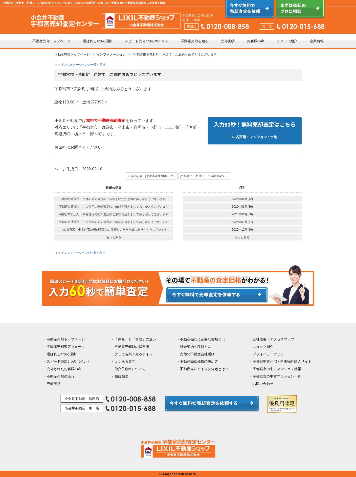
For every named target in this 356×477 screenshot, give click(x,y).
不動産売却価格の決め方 (199, 361)
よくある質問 (124, 361)
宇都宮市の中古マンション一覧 (277, 376)
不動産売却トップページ (51, 41)
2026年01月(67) (242, 222)
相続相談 (121, 376)
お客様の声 (255, 41)
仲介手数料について (130, 369)
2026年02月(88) (242, 214)
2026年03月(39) (242, 206)
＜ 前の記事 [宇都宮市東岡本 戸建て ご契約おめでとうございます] (152, 176)
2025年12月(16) (242, 229)
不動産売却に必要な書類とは (202, 339)
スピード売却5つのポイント (146, 41)
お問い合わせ (263, 384)
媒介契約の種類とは (195, 347)
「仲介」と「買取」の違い (135, 339)
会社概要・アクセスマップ (273, 339)
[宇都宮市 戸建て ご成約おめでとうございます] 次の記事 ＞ (205, 176)
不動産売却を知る (194, 41)
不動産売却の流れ (60, 376)
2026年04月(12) (242, 199)
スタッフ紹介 (287, 41)
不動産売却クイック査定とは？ (204, 369)
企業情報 (317, 41)
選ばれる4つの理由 (97, 41)
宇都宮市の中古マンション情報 (277, 369)
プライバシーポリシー (270, 354)
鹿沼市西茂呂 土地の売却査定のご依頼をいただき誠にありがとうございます (114, 199)
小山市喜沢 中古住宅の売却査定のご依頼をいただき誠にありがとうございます (113, 229)
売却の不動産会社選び (197, 354)
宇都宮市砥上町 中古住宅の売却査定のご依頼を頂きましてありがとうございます (114, 214)
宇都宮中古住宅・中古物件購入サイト (282, 361)
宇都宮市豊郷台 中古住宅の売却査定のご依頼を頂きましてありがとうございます (114, 206)
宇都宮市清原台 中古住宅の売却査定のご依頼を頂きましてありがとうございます (114, 222)
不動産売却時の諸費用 (131, 347)
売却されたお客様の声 (64, 369)
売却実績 (228, 41)
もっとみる (113, 237)
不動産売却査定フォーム (66, 347)
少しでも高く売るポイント (135, 354)
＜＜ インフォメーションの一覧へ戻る (80, 64)
